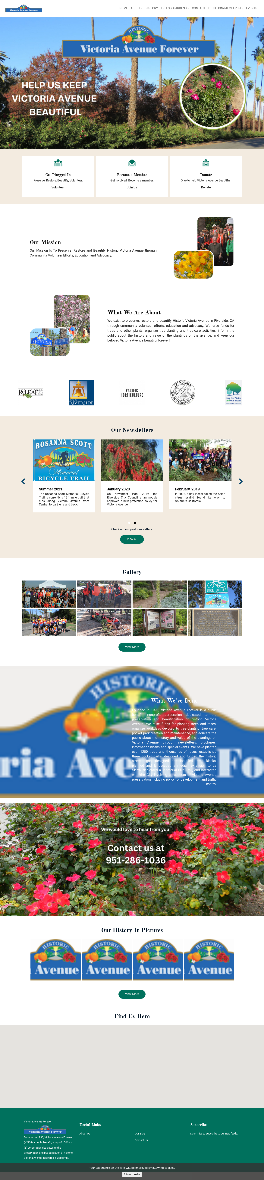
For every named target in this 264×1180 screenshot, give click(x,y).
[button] (58, 187)
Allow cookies (132, 1174)
